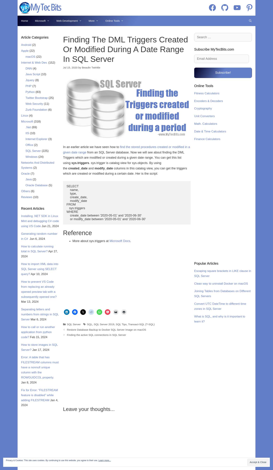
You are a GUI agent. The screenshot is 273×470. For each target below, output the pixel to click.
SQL (89, 324)
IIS (27, 133)
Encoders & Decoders (208, 101)
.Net (28, 127)
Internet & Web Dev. (34, 62)
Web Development (70, 21)
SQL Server (74, 324)
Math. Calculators (205, 123)
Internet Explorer (37, 139)
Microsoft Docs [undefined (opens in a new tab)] (120, 241)
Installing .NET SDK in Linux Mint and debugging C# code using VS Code (40, 221)
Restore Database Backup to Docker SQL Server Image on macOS (106, 329)
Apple (25, 50)
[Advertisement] (93, 277)
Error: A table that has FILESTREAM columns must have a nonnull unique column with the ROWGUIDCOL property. (40, 367)
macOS (31, 56)
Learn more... (104, 460)
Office (29, 145)
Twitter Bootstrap (37, 98)
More (95, 21)
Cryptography (203, 108)
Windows (32, 156)
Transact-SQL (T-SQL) (141, 324)
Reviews (26, 197)
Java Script (33, 74)
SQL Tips (121, 324)
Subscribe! (223, 72)
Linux (24, 115)
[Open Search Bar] (250, 21)
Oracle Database (37, 185)
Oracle (25, 173)
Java (29, 179)
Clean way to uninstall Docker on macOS (221, 283)
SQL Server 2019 (104, 324)
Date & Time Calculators (210, 131)
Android (26, 45)
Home (24, 20)
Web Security (34, 103)
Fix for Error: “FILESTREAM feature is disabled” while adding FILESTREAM (39, 395)
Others (25, 191)
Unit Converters (204, 116)
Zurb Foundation (36, 109)
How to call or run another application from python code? (38, 332)
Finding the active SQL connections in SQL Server (96, 334)
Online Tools (116, 21)
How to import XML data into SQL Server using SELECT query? (39, 269)
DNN (29, 68)
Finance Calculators (207, 139)
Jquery (30, 80)
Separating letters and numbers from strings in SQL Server (40, 314)
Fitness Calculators (206, 93)
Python (30, 92)
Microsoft (44, 21)
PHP (29, 86)
